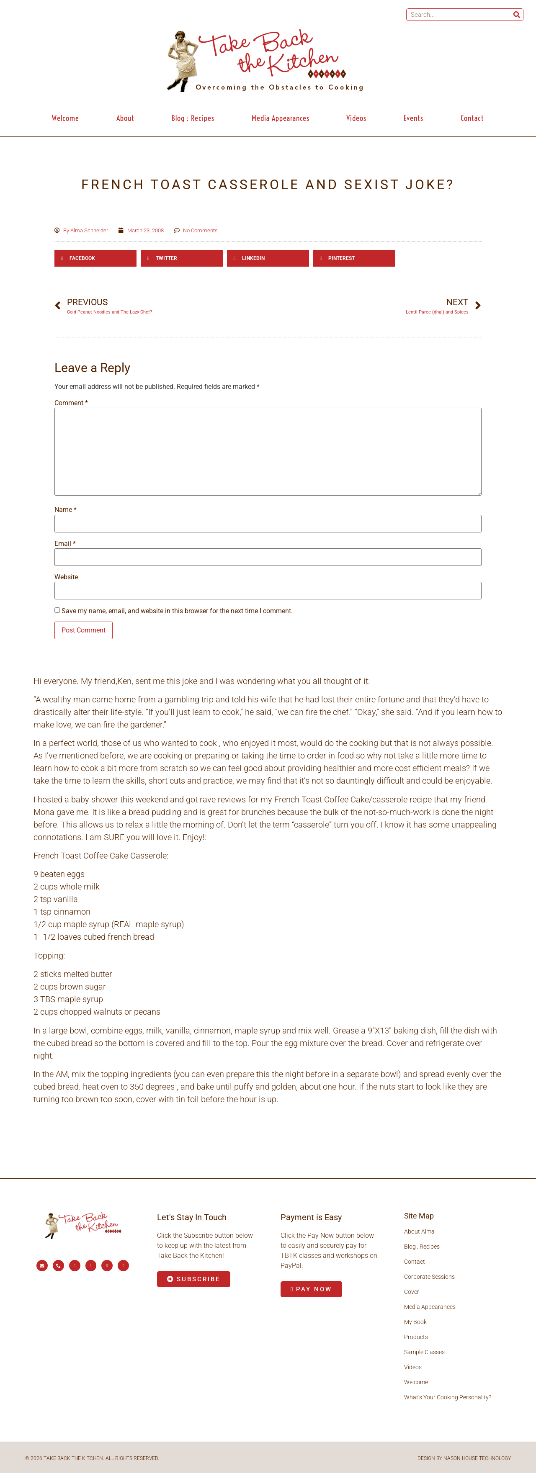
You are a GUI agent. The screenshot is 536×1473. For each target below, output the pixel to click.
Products (416, 1337)
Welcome (65, 118)
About (125, 118)
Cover (411, 1291)
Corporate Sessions (429, 1276)
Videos (356, 118)
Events (413, 118)
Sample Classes (424, 1352)
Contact (472, 118)
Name (65, 509)
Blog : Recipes (193, 118)
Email (65, 543)
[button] (95, 258)
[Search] (516, 15)
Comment (71, 403)
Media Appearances (280, 118)
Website (66, 577)
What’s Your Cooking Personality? (447, 1397)
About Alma (419, 1231)
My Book (415, 1322)
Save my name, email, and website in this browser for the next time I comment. (177, 611)
